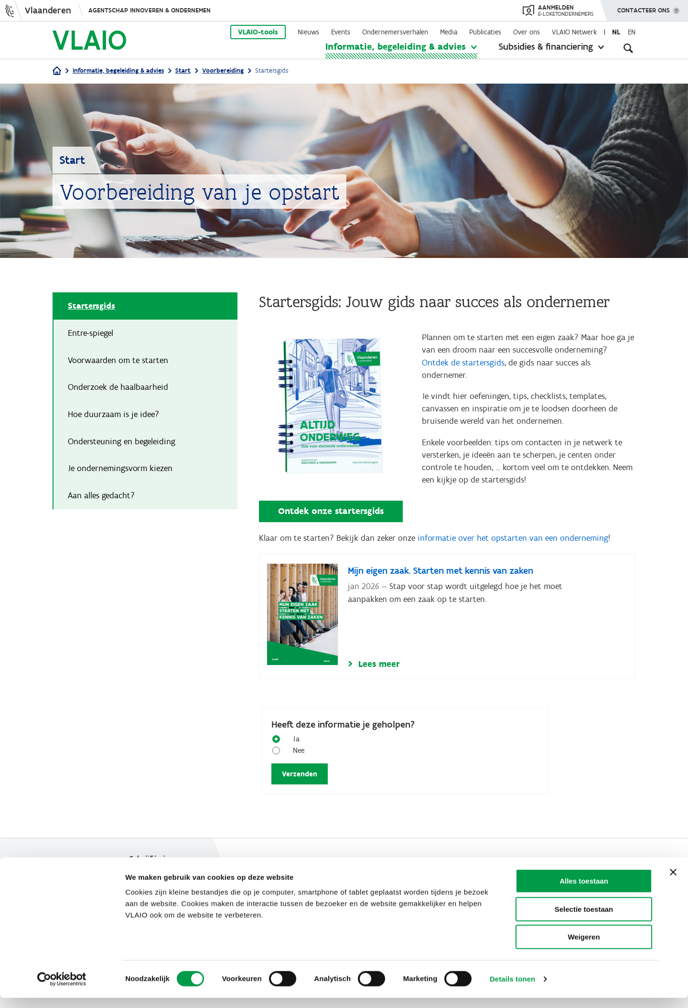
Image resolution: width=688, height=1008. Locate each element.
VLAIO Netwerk (574, 32)
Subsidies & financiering (546, 46)
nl (616, 32)
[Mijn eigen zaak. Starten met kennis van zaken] (447, 621)
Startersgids (91, 306)
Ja (293, 744)
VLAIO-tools (258, 32)
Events (340, 32)
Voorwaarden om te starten (118, 360)
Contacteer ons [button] (643, 7)
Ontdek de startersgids (463, 363)
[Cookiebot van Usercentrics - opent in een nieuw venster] (62, 989)
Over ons (526, 32)
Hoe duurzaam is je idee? (113, 415)
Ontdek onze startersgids (331, 515)
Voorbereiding (223, 70)
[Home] (57, 71)
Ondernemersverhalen (395, 32)
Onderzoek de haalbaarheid (118, 388)
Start (183, 70)
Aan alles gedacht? (101, 497)
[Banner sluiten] (673, 882)
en (631, 32)
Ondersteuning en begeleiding (121, 442)
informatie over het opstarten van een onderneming (513, 542)
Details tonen (512, 989)
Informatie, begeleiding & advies (395, 46)
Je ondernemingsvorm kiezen (120, 469)
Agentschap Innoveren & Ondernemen (149, 10)
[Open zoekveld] (628, 48)
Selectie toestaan (584, 919)
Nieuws (308, 32)
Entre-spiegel (90, 333)
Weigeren (584, 947)
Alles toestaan (583, 891)
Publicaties (485, 32)
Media (448, 32)
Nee (295, 755)
